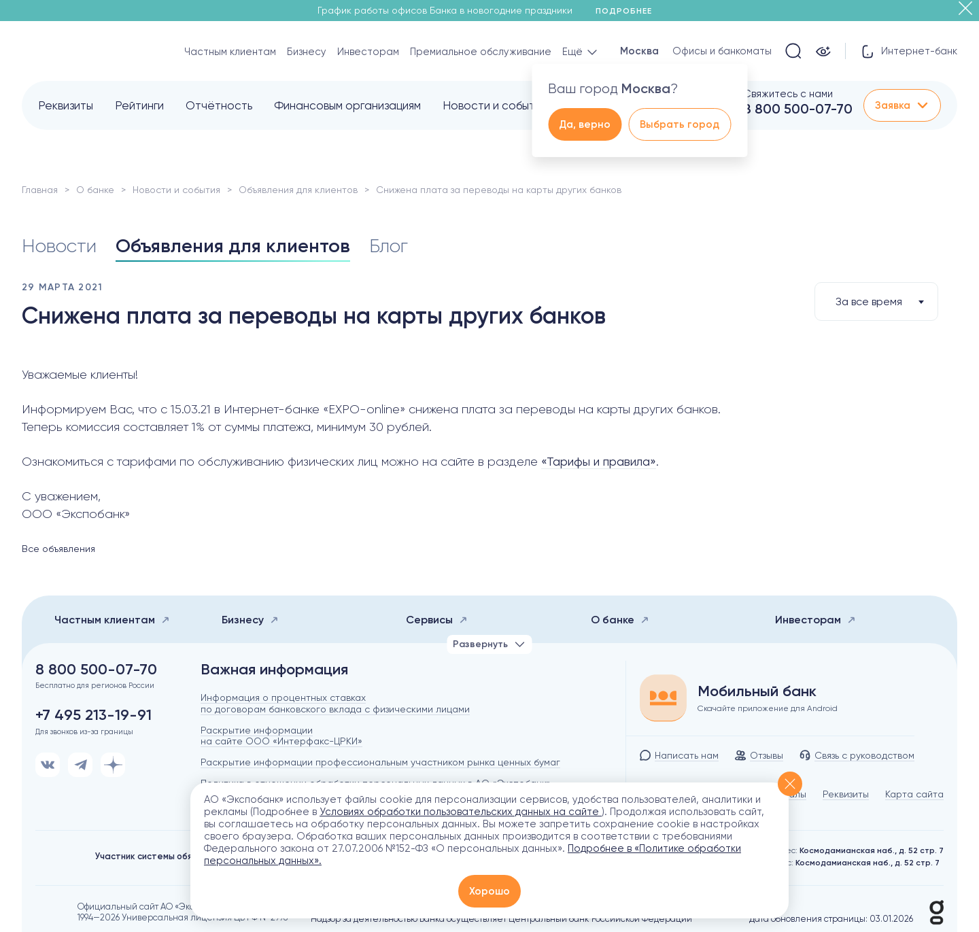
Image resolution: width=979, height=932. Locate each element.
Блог (388, 246)
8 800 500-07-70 (798, 109)
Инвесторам (368, 52)
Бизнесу (306, 52)
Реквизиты (65, 105)
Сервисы (437, 619)
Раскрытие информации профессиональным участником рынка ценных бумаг (380, 762)
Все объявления (58, 548)
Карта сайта (914, 794)
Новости (59, 246)
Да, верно (585, 124)
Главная (40, 189)
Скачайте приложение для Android (768, 708)
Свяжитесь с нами (788, 94)
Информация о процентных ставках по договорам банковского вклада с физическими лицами (335, 703)
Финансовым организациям (347, 105)
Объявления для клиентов (298, 189)
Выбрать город (679, 124)
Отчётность (219, 105)
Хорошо (489, 891)
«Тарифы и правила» (598, 461)
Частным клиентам (230, 52)
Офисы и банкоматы (722, 51)
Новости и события (495, 105)
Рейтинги (139, 105)
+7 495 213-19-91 (93, 715)
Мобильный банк (757, 691)
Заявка (902, 105)
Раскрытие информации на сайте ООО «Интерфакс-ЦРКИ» (281, 736)
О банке (95, 189)
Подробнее (629, 11)
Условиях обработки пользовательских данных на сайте (461, 812)
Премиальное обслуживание (480, 52)
